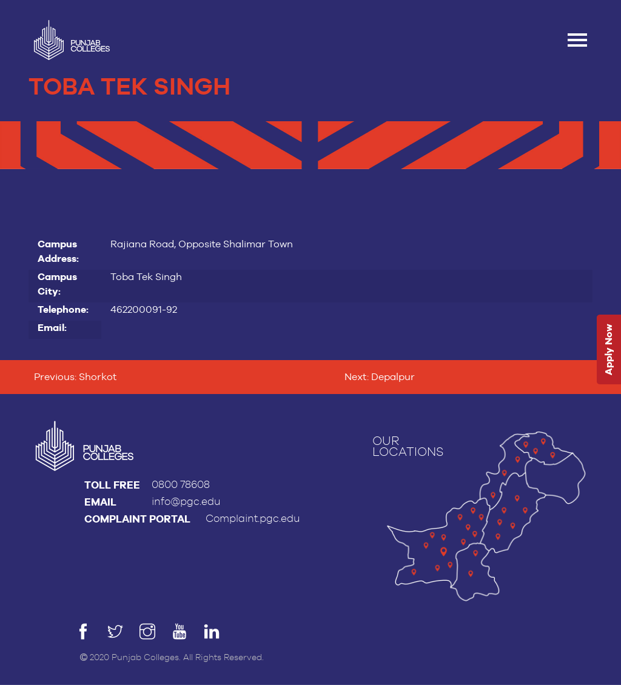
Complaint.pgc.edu (253, 518)
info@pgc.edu (186, 501)
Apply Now (608, 350)
